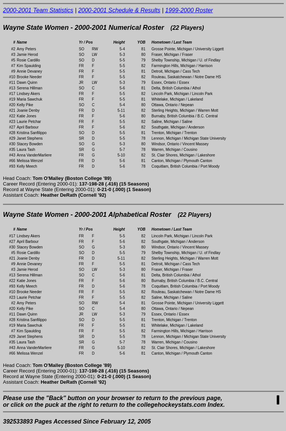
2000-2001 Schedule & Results (119, 10)
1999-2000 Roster (189, 10)
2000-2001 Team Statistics (38, 10)
